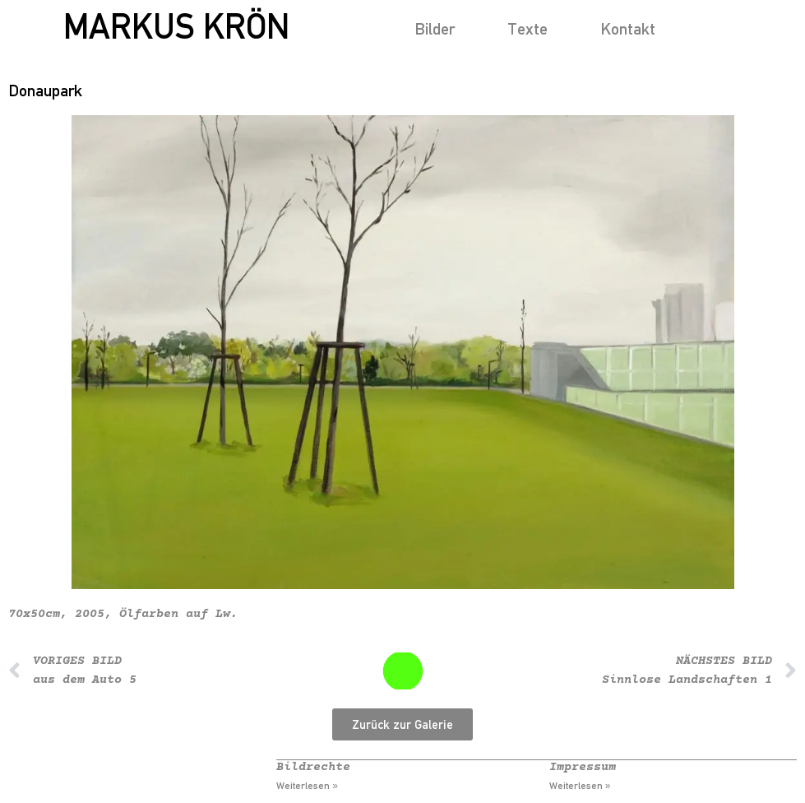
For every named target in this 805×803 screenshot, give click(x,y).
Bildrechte (313, 767)
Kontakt (627, 28)
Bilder (434, 28)
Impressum (582, 767)
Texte (527, 28)
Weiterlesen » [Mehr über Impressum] (580, 785)
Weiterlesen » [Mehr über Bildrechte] (307, 785)
